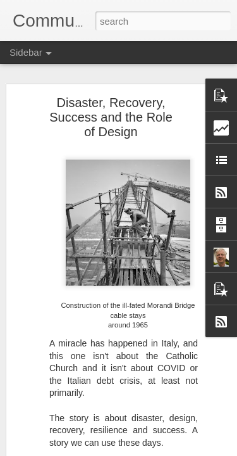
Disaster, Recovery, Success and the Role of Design (111, 117)
